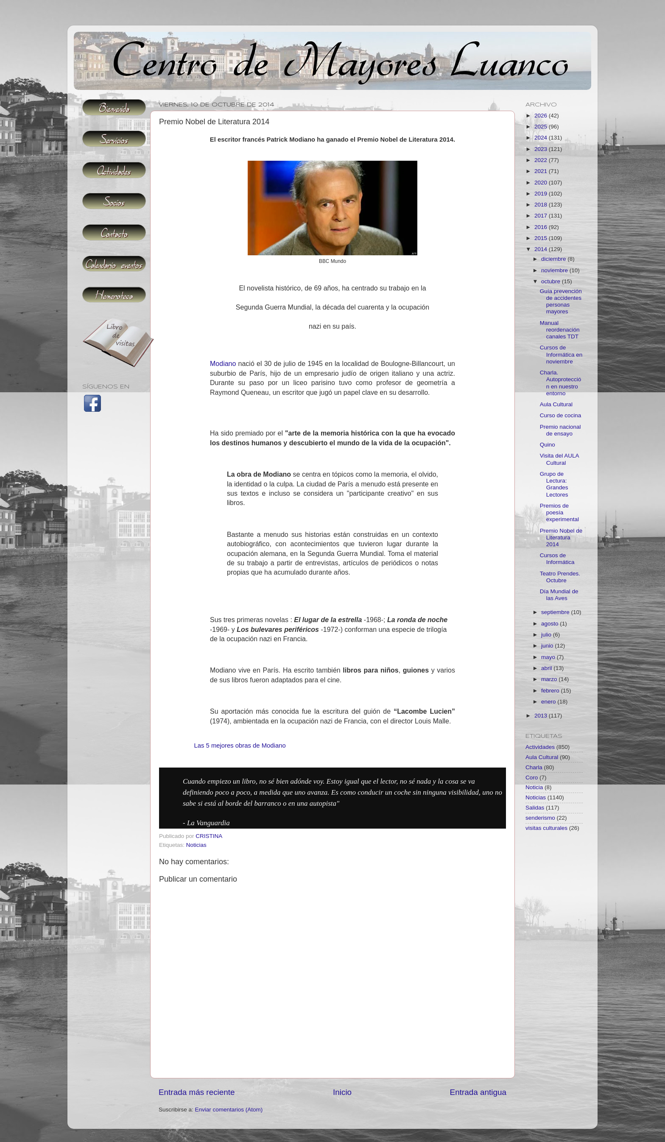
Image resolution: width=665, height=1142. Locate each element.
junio (548, 645)
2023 (541, 149)
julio (547, 634)
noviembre (555, 270)
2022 (541, 160)
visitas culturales (546, 828)
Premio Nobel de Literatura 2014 (561, 537)
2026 (541, 115)
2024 (541, 137)
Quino (547, 444)
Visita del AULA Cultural (559, 459)
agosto (550, 623)
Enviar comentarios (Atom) (229, 1109)
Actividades (540, 747)
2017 (541, 215)
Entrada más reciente (197, 1092)
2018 (541, 204)
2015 (541, 238)
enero (549, 701)
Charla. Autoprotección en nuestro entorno (560, 382)
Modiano (223, 363)
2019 (541, 193)
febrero (551, 690)
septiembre (556, 612)
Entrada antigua (478, 1092)
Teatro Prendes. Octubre (560, 577)
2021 (541, 171)
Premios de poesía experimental (559, 512)
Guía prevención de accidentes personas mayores (561, 301)
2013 (541, 715)
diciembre (554, 259)
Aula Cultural (556, 404)
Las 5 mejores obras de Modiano (239, 745)
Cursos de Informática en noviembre (561, 354)
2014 (541, 249)
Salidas (534, 807)
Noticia (534, 787)
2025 (541, 126)
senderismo (540, 818)
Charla (533, 767)
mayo (549, 657)
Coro (531, 777)
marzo (550, 679)
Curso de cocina (560, 415)
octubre (551, 281)
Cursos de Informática (557, 558)
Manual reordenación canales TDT (560, 330)
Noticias (196, 845)
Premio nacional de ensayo (560, 430)
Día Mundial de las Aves (559, 594)
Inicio (342, 1092)
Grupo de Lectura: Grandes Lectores (554, 484)
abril (547, 668)
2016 (541, 227)
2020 (541, 182)
